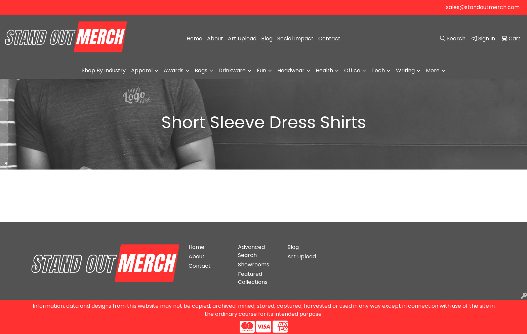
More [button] (433, 70)
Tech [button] (378, 70)
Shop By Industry (104, 70)
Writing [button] (405, 70)
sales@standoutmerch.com (483, 7)
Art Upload (242, 38)
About (215, 38)
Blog (267, 38)
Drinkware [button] (232, 70)
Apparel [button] (142, 70)
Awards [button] (174, 70)
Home (194, 38)
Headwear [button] (291, 70)
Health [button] (324, 70)
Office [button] (352, 70)
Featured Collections (253, 278)
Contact (329, 38)
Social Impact (295, 38)
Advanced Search (251, 251)
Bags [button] (201, 70)
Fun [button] (261, 70)
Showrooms (253, 264)
